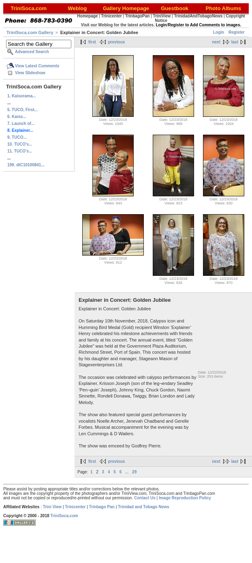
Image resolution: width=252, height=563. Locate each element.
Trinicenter (75, 507)
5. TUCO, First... (22, 109)
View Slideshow (30, 73)
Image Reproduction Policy (185, 498)
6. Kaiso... (16, 116)
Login (218, 32)
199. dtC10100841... (26, 165)
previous (116, 42)
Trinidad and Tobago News (143, 507)
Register (237, 32)
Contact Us (145, 498)
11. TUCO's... (19, 151)
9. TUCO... (17, 137)
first (92, 42)
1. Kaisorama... (21, 96)
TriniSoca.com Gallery (29, 32)
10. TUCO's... (19, 144)
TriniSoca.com (64, 516)
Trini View (52, 507)
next (216, 42)
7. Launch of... (20, 123)
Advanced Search (32, 51)
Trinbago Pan (102, 507)
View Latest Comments (37, 66)
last (234, 42)
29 (134, 472)
